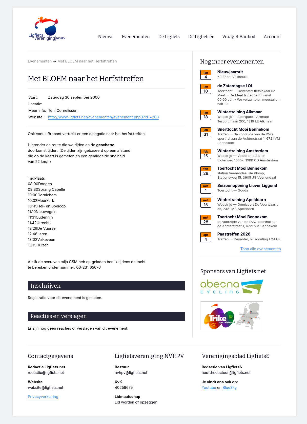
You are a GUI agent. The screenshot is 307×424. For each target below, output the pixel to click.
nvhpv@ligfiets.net (131, 372)
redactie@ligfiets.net (46, 372)
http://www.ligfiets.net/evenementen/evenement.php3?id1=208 (103, 117)
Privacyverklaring (43, 396)
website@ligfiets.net (45, 387)
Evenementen (40, 61)
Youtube (209, 387)
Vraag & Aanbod (238, 36)
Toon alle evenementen (260, 249)
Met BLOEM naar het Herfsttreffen (87, 61)
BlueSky (229, 387)
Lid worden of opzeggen (136, 402)
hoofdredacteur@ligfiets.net (226, 372)
